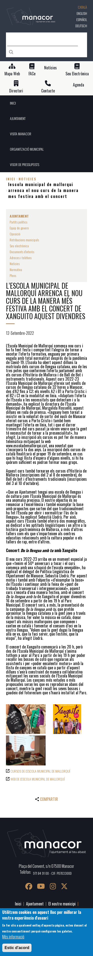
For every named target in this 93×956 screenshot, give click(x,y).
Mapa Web (12, 73)
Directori (16, 90)
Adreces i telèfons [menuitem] (20, 257)
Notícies (50, 67)
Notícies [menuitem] (15, 263)
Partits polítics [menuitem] (18, 222)
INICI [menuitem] (13, 103)
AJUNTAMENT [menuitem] (18, 118)
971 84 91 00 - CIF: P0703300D (52, 873)
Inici (10, 178)
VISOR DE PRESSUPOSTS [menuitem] (24, 164)
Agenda (78, 84)
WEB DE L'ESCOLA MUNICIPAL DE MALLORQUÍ (37, 779)
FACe (32, 73)
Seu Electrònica (77, 73)
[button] (26, 719)
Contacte (48, 90)
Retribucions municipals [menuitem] (24, 239)
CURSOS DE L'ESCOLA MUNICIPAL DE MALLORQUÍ (40, 771)
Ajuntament (35, 904)
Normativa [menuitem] (16, 269)
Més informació (13, 937)
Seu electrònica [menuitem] (19, 245)
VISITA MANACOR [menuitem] (20, 133)
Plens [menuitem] (13, 275)
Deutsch (81, 25)
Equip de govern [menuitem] (19, 227)
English (82, 13)
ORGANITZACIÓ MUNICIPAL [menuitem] (27, 149)
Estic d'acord (16, 948)
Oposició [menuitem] (15, 233)
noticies (27, 178)
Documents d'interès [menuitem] (22, 251)
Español (81, 19)
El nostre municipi (62, 904)
